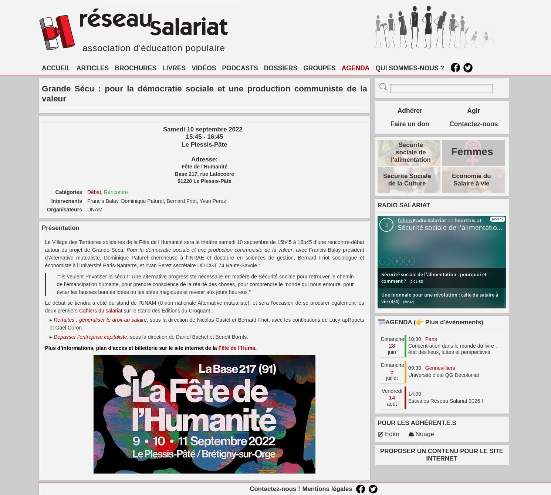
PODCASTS (240, 68)
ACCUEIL (56, 68)
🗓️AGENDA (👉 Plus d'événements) (430, 322)
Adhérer (410, 110)
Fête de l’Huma (237, 348)
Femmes (472, 151)
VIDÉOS (204, 68)
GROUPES (319, 68)
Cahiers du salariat (100, 311)
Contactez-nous (473, 124)
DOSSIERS (280, 68)
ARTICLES (93, 68)
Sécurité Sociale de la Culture (407, 180)
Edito (388, 434)
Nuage (421, 434)
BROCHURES (135, 68)
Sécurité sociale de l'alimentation (411, 152)
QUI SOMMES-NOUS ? (410, 68)
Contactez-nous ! (275, 488)
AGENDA (356, 68)
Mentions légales (327, 488)
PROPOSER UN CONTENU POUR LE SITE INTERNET (441, 455)
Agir (473, 110)
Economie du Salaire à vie (471, 180)
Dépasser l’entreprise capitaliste (90, 337)
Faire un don (410, 124)
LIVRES (174, 68)
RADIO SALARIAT (404, 205)
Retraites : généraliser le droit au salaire (100, 320)
